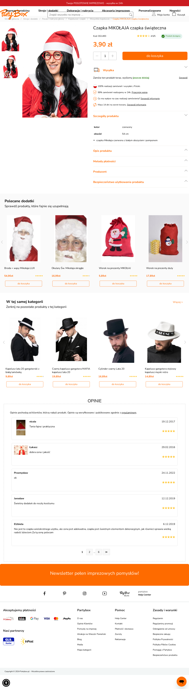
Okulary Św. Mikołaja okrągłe (68, 282)
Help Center (120, 632)
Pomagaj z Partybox (162, 663)
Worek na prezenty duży (159, 282)
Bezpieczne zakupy (161, 648)
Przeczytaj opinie (139, 106)
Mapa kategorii (84, 663)
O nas (80, 632)
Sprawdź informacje (150, 112)
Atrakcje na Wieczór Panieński (91, 648)
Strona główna (12, 32)
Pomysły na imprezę (86, 642)
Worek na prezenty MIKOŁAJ (115, 282)
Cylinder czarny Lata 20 (111, 383)
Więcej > (178, 316)
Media (80, 658)
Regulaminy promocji (163, 637)
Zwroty (118, 648)
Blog (79, 653)
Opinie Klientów (85, 637)
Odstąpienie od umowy (164, 642)
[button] (6, 683)
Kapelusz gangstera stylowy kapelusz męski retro (160, 384)
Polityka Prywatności (163, 653)
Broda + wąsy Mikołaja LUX (19, 282)
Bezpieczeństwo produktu (165, 669)
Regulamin (158, 632)
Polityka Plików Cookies (164, 658)
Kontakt (118, 637)
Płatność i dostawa (124, 642)
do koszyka (154, 70)
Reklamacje (120, 653)
